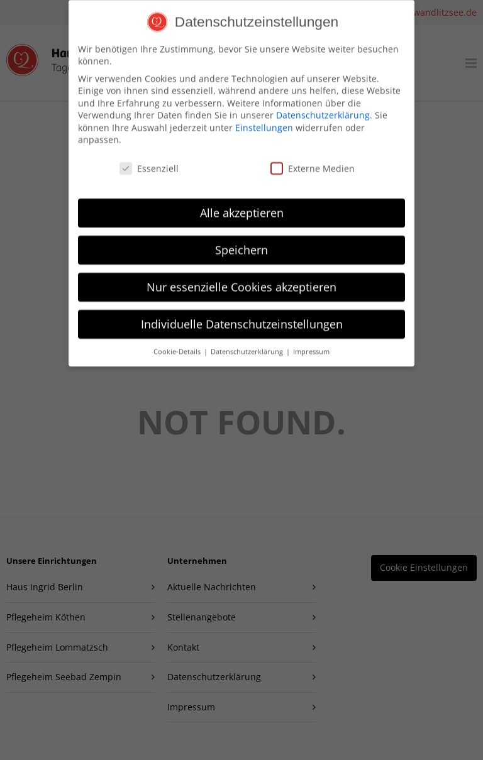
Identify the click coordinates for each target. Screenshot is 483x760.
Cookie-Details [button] (178, 342)
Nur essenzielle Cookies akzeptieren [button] (241, 277)
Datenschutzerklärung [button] (248, 342)
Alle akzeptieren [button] (242, 203)
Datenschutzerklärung (323, 106)
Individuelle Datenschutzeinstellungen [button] (242, 314)
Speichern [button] (241, 240)
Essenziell (149, 159)
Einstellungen (264, 118)
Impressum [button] (311, 342)
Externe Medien (312, 159)
